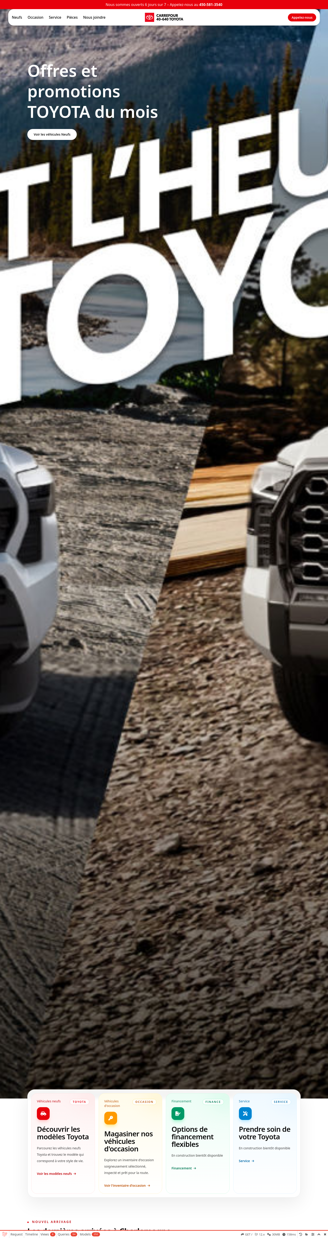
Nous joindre (94, 17)
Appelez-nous (302, 17)
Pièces (72, 17)
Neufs (17, 17)
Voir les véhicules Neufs (52, 134)
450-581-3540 (210, 4)
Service (55, 17)
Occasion (35, 17)
